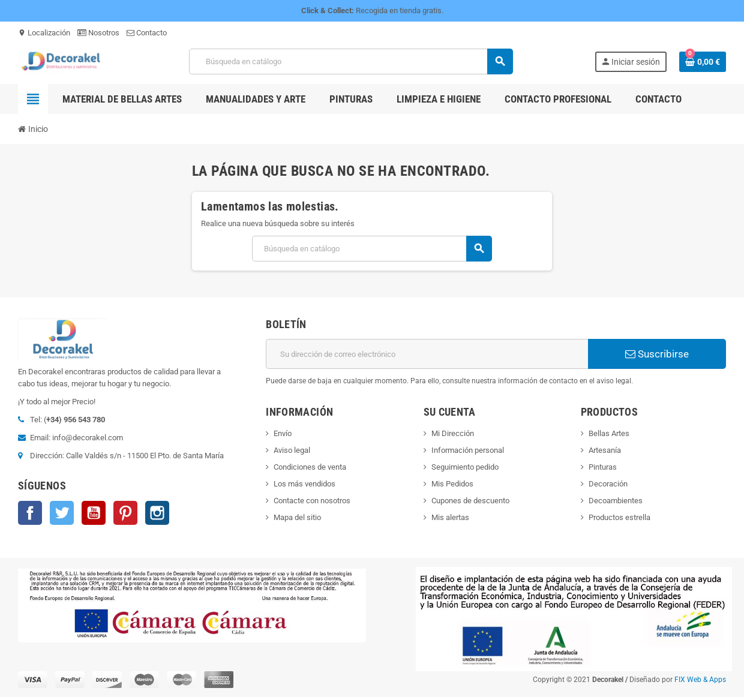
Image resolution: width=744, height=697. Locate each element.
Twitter (62, 513)
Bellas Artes (609, 433)
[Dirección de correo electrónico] (427, 354)
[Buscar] (350, 61)
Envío (283, 433)
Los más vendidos (304, 483)
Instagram (157, 513)
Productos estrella (619, 517)
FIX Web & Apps (700, 679)
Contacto (147, 32)
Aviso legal (292, 450)
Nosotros (98, 32)
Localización (44, 32)
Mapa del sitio (297, 517)
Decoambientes (616, 500)
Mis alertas (450, 517)
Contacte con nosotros (312, 500)
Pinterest (125, 513)
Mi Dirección (452, 433)
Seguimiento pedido (465, 466)
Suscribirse (657, 354)
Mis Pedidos (452, 483)
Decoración (608, 483)
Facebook (30, 513)
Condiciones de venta (310, 466)
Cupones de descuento (470, 500)
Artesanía (605, 450)
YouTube (94, 513)
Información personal (467, 450)
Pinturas (603, 466)
